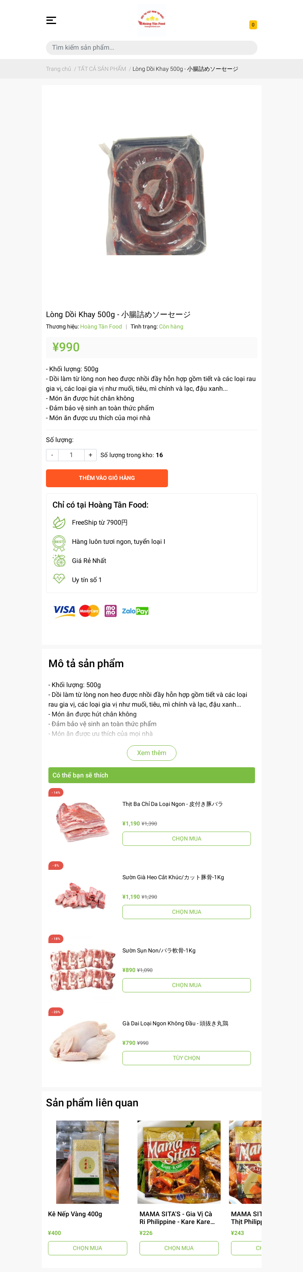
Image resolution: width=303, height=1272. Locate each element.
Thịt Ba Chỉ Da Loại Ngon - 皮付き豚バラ (172, 804)
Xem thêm (151, 753)
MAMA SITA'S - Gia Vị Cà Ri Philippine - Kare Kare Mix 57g (176, 1221)
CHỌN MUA (186, 838)
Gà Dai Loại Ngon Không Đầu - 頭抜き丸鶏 (175, 1023)
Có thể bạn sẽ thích (80, 775)
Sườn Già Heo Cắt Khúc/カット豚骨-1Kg (173, 877)
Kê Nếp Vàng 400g (75, 1214)
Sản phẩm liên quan (92, 1103)
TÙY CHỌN (186, 1058)
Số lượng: (60, 440)
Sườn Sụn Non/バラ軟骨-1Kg (159, 950)
